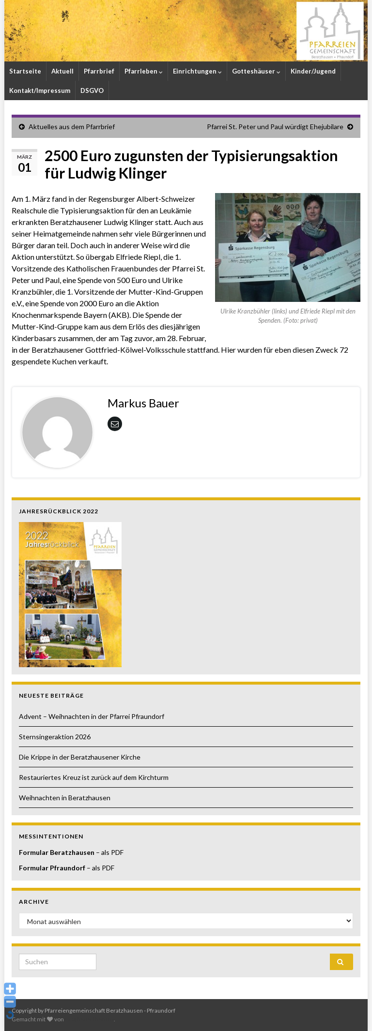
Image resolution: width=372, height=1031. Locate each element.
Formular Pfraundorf (52, 868)
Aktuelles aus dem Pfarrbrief (72, 126)
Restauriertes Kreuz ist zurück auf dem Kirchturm (94, 777)
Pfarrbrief (99, 71)
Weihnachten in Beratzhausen (64, 797)
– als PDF (109, 852)
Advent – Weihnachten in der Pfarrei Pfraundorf (91, 716)
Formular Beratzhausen (56, 852)
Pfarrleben (143, 71)
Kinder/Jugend (313, 71)
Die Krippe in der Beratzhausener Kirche (79, 757)
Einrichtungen (197, 71)
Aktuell (62, 71)
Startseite (25, 71)
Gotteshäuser (256, 71)
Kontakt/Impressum (39, 90)
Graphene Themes (89, 1019)
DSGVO (92, 90)
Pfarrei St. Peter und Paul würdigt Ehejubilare (275, 126)
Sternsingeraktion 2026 (55, 736)
